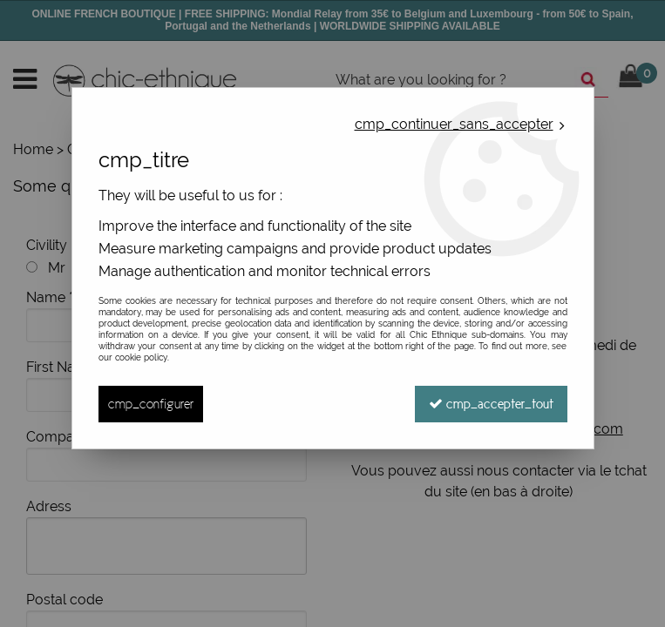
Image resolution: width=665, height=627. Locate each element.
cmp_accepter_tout (491, 403)
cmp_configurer (150, 403)
